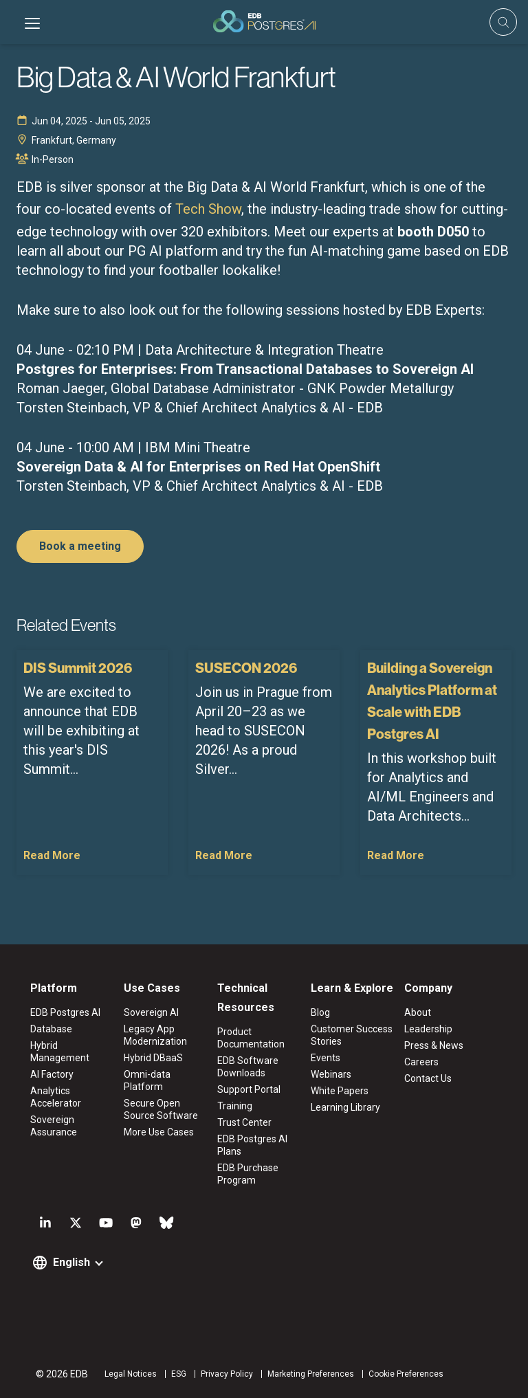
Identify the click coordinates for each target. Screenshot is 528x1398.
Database (51, 1028)
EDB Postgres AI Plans (252, 1145)
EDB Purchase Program (247, 1174)
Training (234, 1105)
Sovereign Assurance (53, 1126)
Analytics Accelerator (55, 1097)
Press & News (433, 1045)
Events (325, 1057)
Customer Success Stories (352, 1035)
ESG (178, 1374)
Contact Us (428, 1078)
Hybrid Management (59, 1051)
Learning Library (345, 1107)
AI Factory (52, 1074)
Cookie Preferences (405, 1374)
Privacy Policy (227, 1374)
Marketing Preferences (310, 1374)
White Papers (339, 1090)
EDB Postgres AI (65, 1012)
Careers (421, 1061)
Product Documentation (251, 1038)
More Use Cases (159, 1132)
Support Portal (248, 1089)
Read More (51, 855)
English (71, 1262)
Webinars (331, 1074)
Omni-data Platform (147, 1080)
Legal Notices (130, 1374)
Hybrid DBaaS (153, 1057)
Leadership (428, 1028)
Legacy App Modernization (155, 1035)
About (417, 1012)
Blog (320, 1012)
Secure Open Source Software (161, 1109)
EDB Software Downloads (247, 1066)
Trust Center (244, 1122)
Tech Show (208, 209)
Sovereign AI (151, 1012)
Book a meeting (80, 546)
